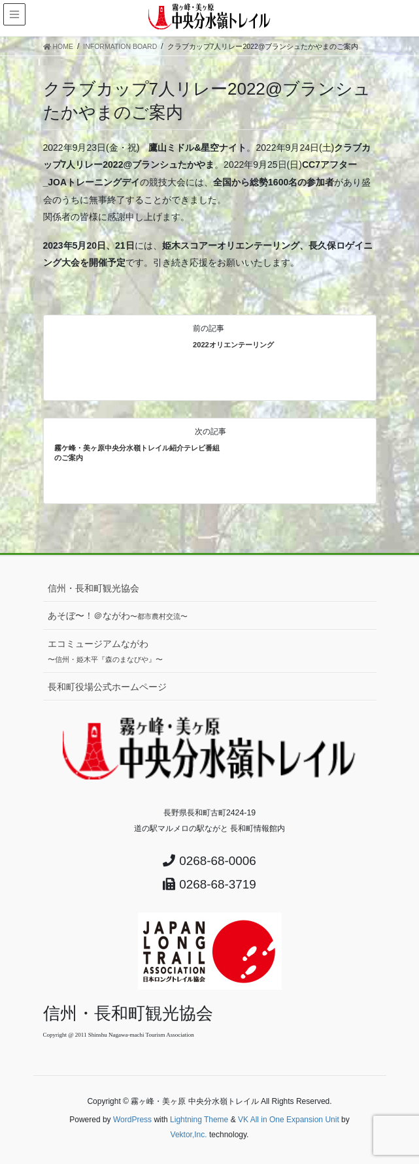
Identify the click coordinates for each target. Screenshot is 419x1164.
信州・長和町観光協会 (93, 588)
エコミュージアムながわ (105, 650)
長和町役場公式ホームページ (107, 687)
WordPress (132, 1119)
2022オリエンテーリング (233, 345)
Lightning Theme (199, 1119)
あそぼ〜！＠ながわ (118, 615)
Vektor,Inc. (189, 1134)
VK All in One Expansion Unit (288, 1119)
